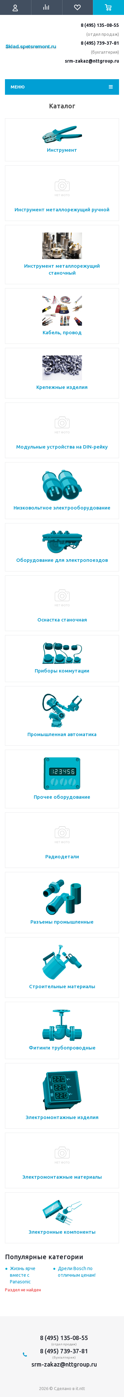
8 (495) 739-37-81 (100, 43)
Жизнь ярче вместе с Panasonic (22, 1275)
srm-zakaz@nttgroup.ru (92, 61)
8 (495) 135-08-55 (100, 25)
